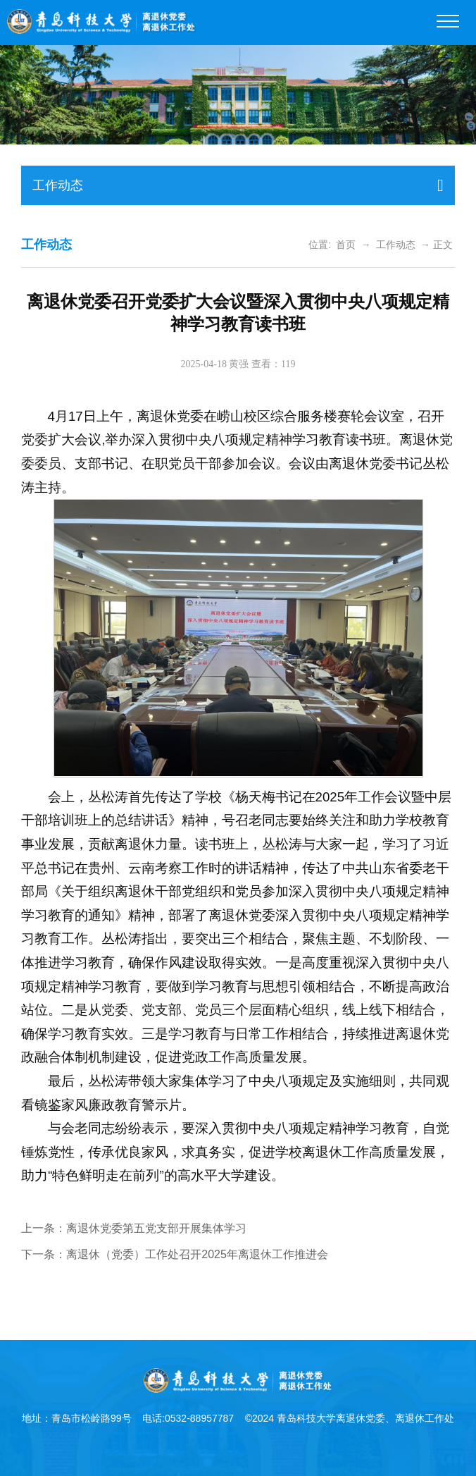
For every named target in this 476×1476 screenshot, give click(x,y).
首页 (346, 244)
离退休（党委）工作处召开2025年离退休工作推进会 (197, 1254)
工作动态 (395, 244)
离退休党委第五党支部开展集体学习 (156, 1228)
